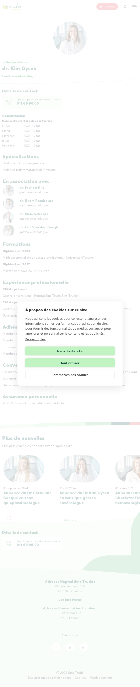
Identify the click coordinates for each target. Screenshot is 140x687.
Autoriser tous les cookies (47, 357)
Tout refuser (93, 357)
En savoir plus (35, 345)
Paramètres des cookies (70, 369)
